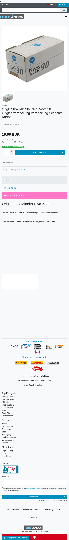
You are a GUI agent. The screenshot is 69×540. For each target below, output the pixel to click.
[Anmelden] (3, 5)
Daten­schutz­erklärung (44, 510)
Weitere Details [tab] (10, 188)
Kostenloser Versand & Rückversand (36, 381)
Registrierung (7, 451)
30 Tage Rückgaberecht (35, 385)
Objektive (5, 402)
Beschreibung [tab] (9, 180)
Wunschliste (8, 163)
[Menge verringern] (11, 154)
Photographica (8, 405)
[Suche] (63, 10)
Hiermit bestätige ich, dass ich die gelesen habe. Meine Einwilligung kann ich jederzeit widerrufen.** (35, 489)
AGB (58, 510)
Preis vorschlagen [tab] (14, 195)
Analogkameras (8, 397)
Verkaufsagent (8, 440)
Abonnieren (47, 497)
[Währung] (51, 5)
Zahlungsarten (8, 429)
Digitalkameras (8, 399)
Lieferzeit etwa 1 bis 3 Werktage (36, 376)
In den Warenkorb (47, 152)
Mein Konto (6, 456)
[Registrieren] (7, 5)
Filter (4, 410)
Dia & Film (6, 413)
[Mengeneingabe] (7, 152)
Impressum (27, 510)
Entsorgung (6, 435)
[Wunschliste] (56, 5)
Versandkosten (21, 170)
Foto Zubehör (7, 408)
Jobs (4, 432)
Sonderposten (7, 416)
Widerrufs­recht (13, 510)
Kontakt (5, 424)
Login (4, 453)
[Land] (47, 5)
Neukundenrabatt (9, 437)
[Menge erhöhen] (11, 151)
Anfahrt (5, 443)
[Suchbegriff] (31, 10)
